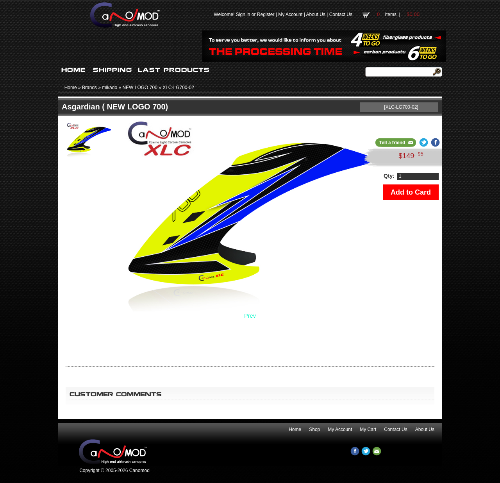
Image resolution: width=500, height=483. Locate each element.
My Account (290, 14)
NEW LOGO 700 (139, 87)
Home (70, 87)
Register (266, 14)
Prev (250, 316)
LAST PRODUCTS (174, 70)
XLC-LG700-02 (178, 87)
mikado (109, 87)
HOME (73, 70)
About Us (315, 14)
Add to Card (411, 192)
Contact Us (340, 14)
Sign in (243, 14)
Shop (314, 429)
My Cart (368, 429)
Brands (89, 87)
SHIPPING (112, 70)
